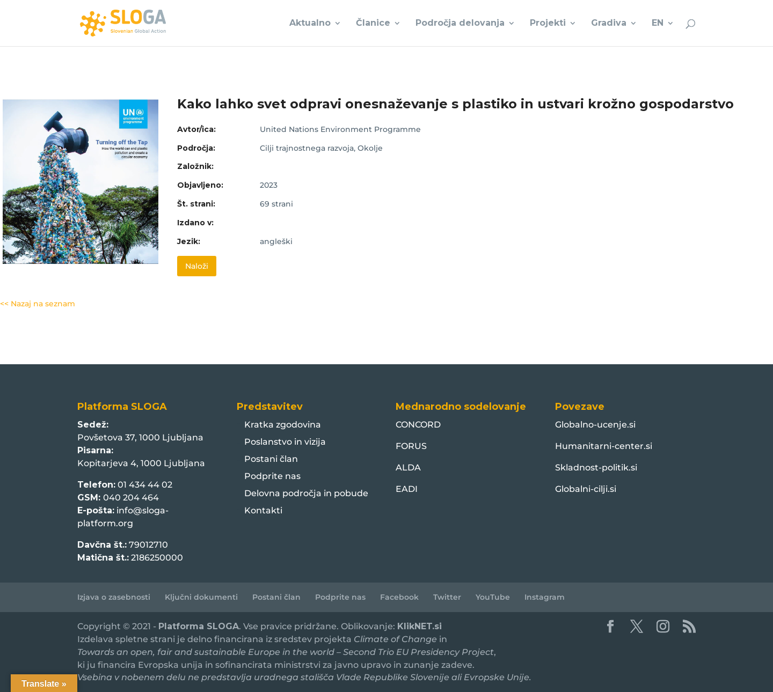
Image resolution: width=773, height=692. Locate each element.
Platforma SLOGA (198, 626)
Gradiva (608, 23)
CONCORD (418, 424)
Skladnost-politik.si (596, 467)
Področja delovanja (460, 23)
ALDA (408, 467)
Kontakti (263, 510)
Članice (373, 23)
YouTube (493, 597)
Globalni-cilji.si (585, 489)
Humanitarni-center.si (603, 446)
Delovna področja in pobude (306, 493)
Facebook (399, 597)
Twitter (447, 597)
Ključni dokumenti (201, 597)
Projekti (548, 23)
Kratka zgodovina (282, 424)
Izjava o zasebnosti (113, 597)
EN (657, 23)
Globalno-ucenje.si (595, 424)
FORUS (411, 446)
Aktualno (310, 23)
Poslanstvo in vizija (285, 442)
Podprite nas (272, 476)
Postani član (271, 459)
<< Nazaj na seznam (37, 303)
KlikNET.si (419, 626)
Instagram (544, 597)
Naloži (196, 266)
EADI (407, 489)
